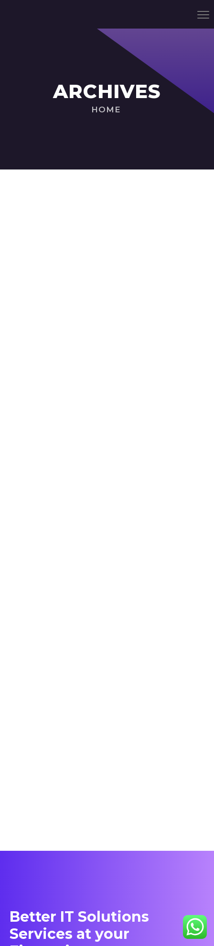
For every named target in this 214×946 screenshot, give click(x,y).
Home (106, 109)
